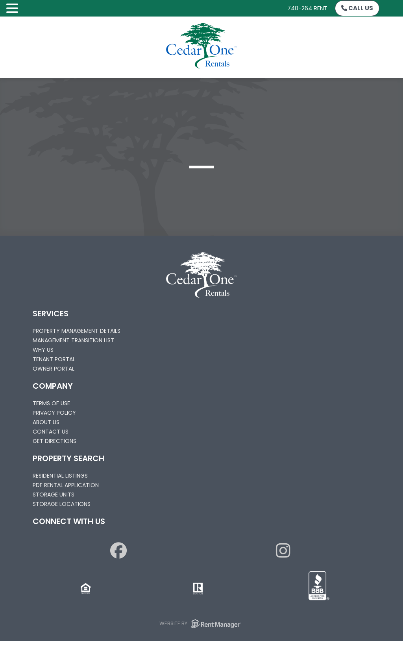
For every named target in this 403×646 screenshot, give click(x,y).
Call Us (357, 8)
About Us (46, 422)
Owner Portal (53, 369)
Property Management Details (76, 331)
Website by (201, 623)
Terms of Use (51, 403)
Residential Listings (60, 476)
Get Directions (54, 441)
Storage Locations (62, 504)
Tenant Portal (54, 359)
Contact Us (50, 432)
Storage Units (53, 494)
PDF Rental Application (66, 485)
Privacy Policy (54, 413)
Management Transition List (73, 340)
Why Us (43, 350)
